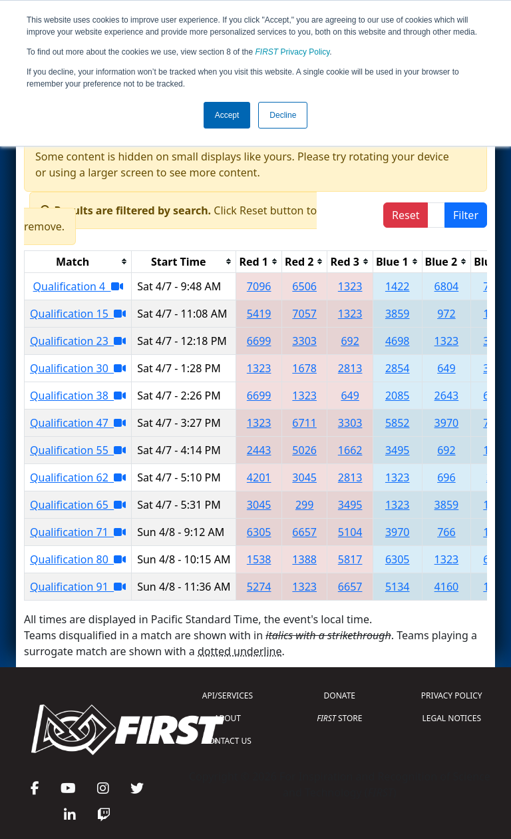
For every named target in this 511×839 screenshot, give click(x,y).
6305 (259, 532)
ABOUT (227, 718)
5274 (259, 586)
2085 (397, 395)
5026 (304, 450)
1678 (304, 368)
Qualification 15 (78, 313)
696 (446, 477)
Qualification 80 (78, 559)
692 (350, 341)
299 (304, 504)
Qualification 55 (78, 450)
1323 (350, 286)
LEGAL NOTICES (452, 718)
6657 (304, 532)
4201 (259, 477)
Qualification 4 (78, 286)
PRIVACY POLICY (451, 695)
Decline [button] (282, 115)
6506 (304, 286)
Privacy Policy (293, 52)
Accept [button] (227, 115)
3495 (397, 450)
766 (446, 532)
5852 (397, 423)
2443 (259, 450)
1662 (350, 450)
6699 (259, 341)
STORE (339, 718)
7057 (304, 313)
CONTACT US (228, 740)
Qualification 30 (78, 368)
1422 (397, 286)
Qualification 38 (78, 395)
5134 (397, 586)
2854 (397, 368)
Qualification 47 (78, 423)
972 (446, 313)
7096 (259, 286)
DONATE (339, 695)
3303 (304, 341)
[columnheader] (78, 261)
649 (446, 368)
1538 (259, 559)
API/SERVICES (227, 695)
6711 (304, 423)
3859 (397, 313)
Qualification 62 (78, 477)
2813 (350, 368)
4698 (397, 341)
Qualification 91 (78, 586)
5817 (350, 559)
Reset (405, 215)
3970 (446, 423)
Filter (465, 215)
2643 (446, 395)
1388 (304, 559)
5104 (350, 532)
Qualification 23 (78, 341)
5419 (259, 313)
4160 (446, 586)
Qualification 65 (78, 504)
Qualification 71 (78, 532)
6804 (446, 286)
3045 (304, 477)
